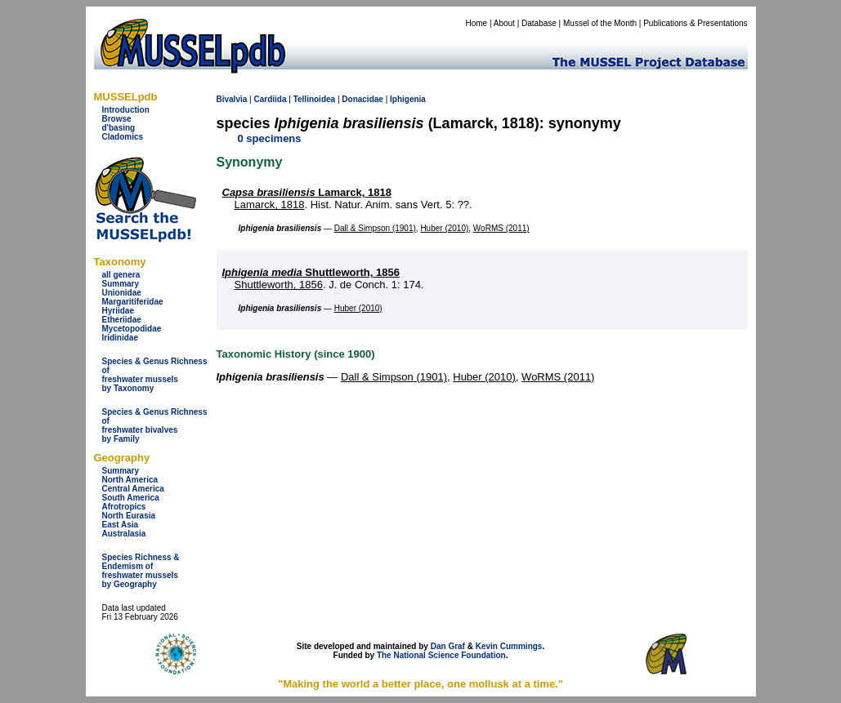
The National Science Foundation (441, 655)
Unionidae (121, 292)
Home (476, 23)
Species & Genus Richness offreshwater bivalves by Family (155, 425)
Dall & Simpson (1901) (375, 228)
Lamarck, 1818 (306, 192)
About (504, 23)
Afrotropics (124, 506)
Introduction (126, 109)
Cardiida (269, 99)
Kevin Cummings (509, 646)
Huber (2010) (444, 228)
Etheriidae (121, 319)
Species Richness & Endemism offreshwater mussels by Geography (141, 571)
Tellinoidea (314, 99)
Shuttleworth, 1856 (311, 272)
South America (130, 497)
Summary (121, 283)
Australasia (124, 533)
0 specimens (270, 138)
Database (539, 23)
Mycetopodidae (132, 328)
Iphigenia (408, 99)
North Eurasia (129, 515)
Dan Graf (448, 646)
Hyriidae (118, 310)
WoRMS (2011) (501, 228)
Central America (133, 488)
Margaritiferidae (132, 301)
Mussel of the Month (600, 23)
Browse (117, 118)
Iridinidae (120, 337)
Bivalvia (232, 99)
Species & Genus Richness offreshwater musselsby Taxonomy (155, 375)
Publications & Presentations (695, 23)
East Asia (120, 524)
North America (130, 479)
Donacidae (362, 99)
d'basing (119, 127)
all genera (121, 274)
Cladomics (123, 136)
